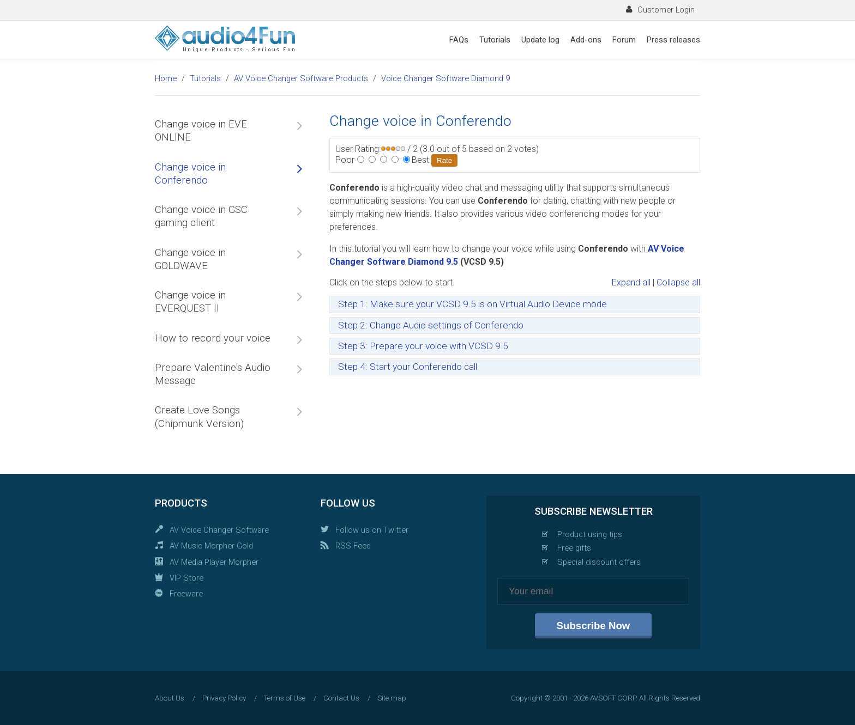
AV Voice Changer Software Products (301, 78)
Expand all (631, 282)
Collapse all (678, 282)
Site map (391, 698)
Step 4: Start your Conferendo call (407, 366)
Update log (540, 40)
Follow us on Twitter (371, 530)
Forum (624, 40)
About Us (169, 698)
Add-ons (585, 40)
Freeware (186, 594)
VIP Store (186, 578)
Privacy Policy (224, 698)
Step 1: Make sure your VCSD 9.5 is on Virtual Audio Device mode (472, 303)
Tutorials (494, 40)
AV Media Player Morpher (214, 562)
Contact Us (341, 698)
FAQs (458, 40)
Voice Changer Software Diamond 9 (445, 78)
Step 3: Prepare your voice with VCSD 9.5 (423, 345)
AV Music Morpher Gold (211, 546)
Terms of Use (284, 698)
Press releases (673, 40)
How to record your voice (212, 338)
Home (166, 78)
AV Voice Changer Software (219, 530)
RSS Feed (353, 546)
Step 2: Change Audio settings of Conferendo (430, 325)
